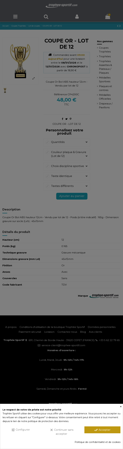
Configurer (20, 430)
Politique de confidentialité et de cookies (97, 442)
